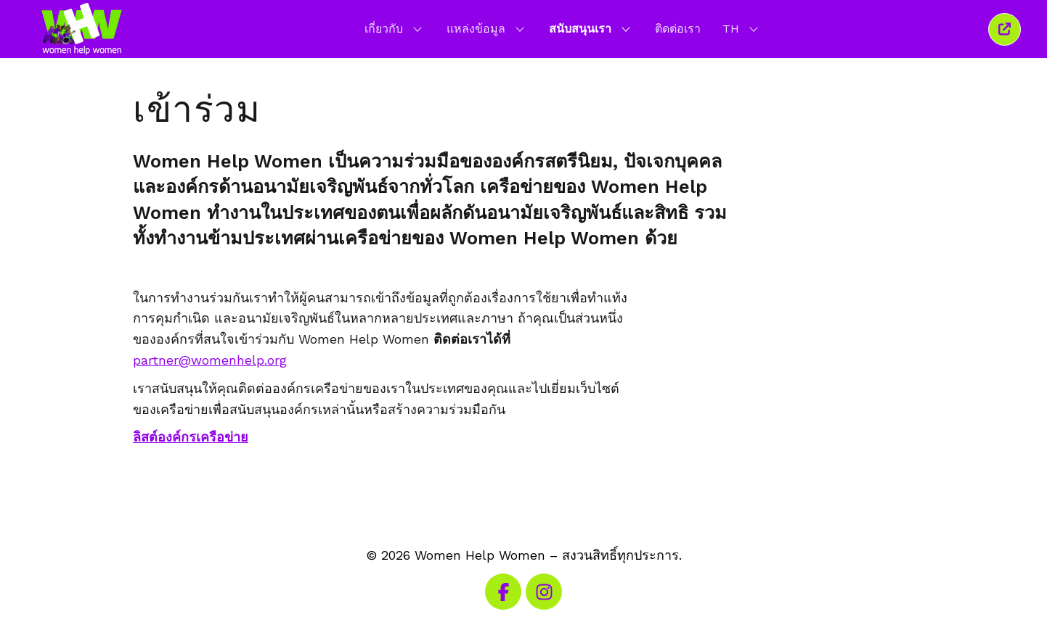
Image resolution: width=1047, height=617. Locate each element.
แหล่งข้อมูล (487, 28)
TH (741, 28)
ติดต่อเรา (678, 29)
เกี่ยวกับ (394, 28)
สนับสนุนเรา (591, 28)
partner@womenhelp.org (210, 360)
